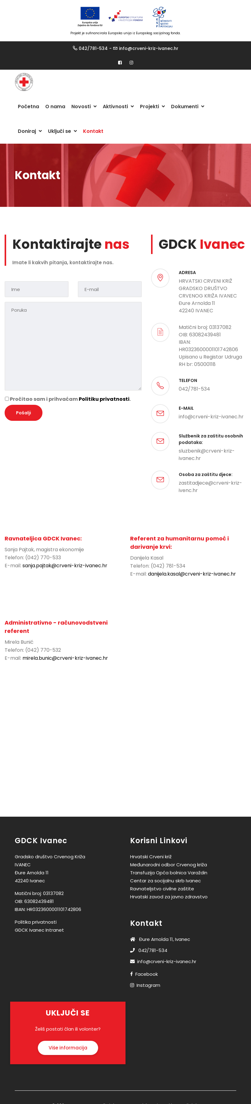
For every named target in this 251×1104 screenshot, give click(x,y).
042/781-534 (93, 48)
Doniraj (30, 131)
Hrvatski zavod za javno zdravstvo (169, 896)
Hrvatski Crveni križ (151, 856)
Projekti (152, 106)
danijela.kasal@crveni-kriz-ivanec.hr (192, 573)
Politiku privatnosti (104, 399)
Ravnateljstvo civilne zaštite (162, 888)
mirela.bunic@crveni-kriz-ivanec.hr (65, 658)
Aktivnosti (118, 106)
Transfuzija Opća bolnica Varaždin (168, 872)
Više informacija (68, 1047)
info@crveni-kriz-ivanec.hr (148, 48)
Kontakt (93, 131)
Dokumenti (187, 106)
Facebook (146, 974)
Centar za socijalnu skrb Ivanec (165, 880)
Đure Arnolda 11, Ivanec (160, 939)
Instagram (148, 985)
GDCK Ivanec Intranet (39, 930)
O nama (55, 106)
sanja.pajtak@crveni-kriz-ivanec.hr (64, 565)
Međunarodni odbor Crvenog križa (168, 864)
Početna (28, 106)
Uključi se (62, 131)
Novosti (84, 106)
